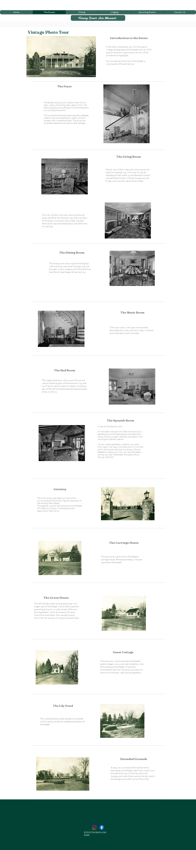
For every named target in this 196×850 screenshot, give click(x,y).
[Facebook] (102, 827)
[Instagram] (94, 827)
